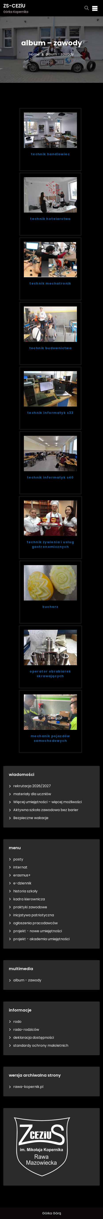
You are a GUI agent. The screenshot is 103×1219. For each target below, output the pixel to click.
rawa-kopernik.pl (28, 1086)
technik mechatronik (50, 283)
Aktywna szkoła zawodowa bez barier (45, 809)
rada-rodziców (26, 1029)
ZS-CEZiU (14, 5)
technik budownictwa (50, 348)
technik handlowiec (50, 154)
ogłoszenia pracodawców (35, 923)
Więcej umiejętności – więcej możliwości (47, 801)
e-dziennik (22, 883)
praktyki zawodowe (30, 907)
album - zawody (27, 980)
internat (20, 867)
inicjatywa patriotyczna (33, 915)
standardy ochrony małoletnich (40, 1045)
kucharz (50, 607)
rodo (17, 1021)
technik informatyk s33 (50, 413)
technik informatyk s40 (50, 477)
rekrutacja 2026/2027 (32, 786)
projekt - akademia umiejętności (41, 939)
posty (18, 859)
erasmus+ (22, 875)
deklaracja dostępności (33, 1037)
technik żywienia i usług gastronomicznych (50, 544)
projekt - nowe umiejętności (37, 931)
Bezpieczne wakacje (30, 817)
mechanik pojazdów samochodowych (50, 738)
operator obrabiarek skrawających (50, 673)
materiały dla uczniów (32, 794)
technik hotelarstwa (50, 219)
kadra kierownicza (29, 899)
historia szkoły (25, 891)
